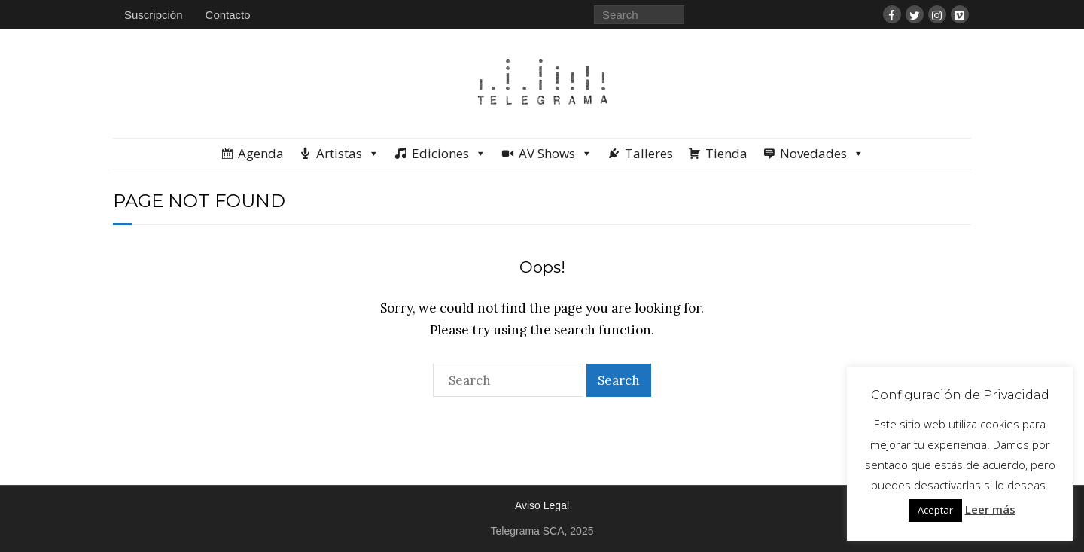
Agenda (261, 153)
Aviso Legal (542, 505)
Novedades (822, 154)
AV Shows (555, 154)
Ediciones (449, 154)
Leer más (990, 509)
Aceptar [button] (935, 510)
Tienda (726, 153)
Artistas (347, 154)
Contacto (228, 14)
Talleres (649, 153)
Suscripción (153, 14)
